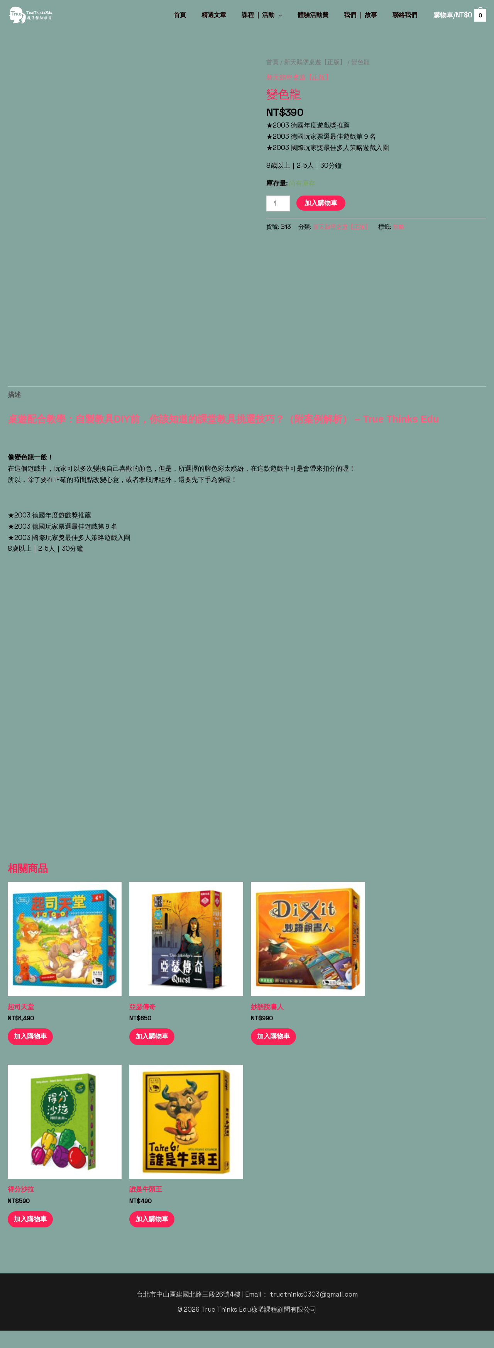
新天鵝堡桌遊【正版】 (315, 62)
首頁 (197, 15)
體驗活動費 (320, 15)
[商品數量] (278, 203)
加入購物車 (321, 203)
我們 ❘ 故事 (365, 15)
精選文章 (227, 15)
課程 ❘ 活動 (269, 15)
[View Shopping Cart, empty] (459, 15)
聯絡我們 (406, 15)
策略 (398, 226)
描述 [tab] (14, 394)
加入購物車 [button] (32, 1053)
